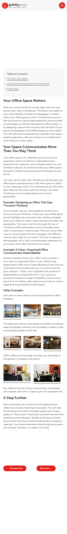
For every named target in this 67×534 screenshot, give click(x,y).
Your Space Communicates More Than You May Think (28, 84)
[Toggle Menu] (62, 5)
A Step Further (12, 89)
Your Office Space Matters (17, 79)
